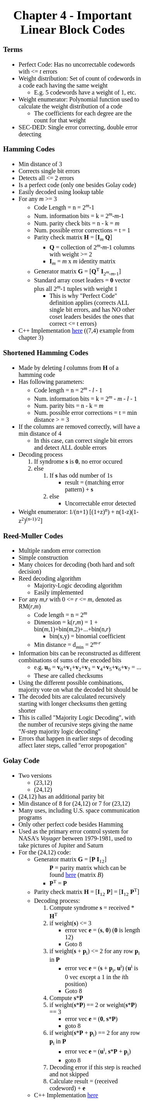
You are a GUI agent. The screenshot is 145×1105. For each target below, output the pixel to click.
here (77, 330)
